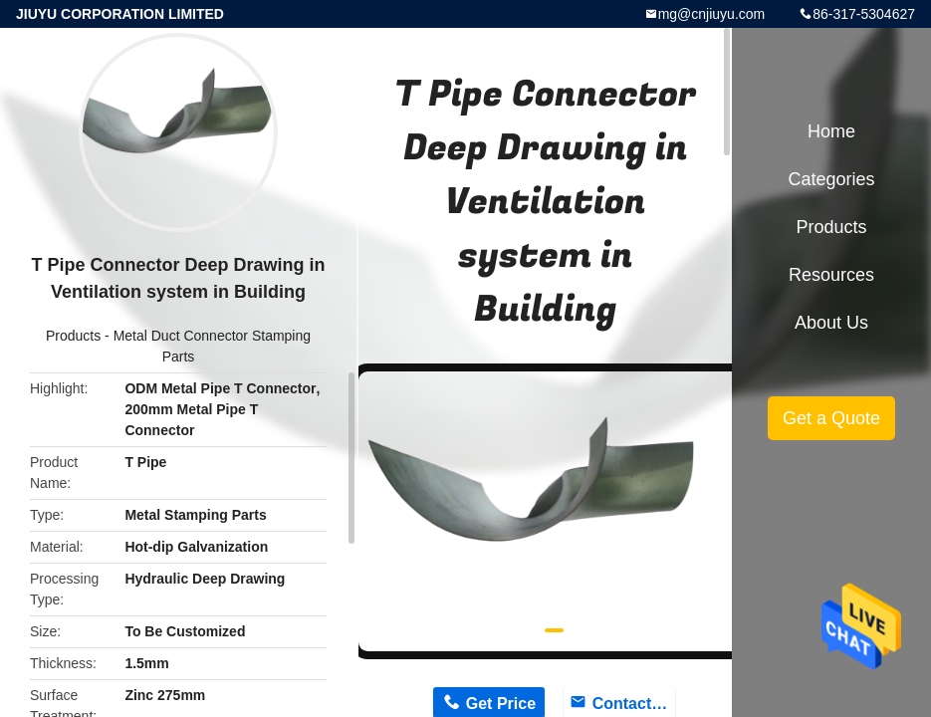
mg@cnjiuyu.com (712, 14)
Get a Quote (831, 418)
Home (831, 131)
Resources (831, 275)
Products (73, 336)
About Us (831, 323)
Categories (831, 179)
